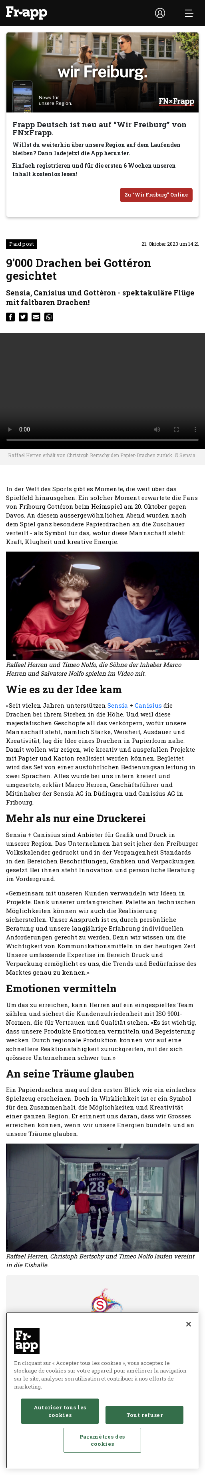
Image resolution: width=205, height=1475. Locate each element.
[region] (102, 1390)
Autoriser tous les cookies (60, 1411)
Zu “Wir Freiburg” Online (156, 194)
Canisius (148, 705)
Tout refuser (144, 1415)
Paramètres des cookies (102, 1440)
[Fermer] (188, 1324)
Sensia (117, 705)
